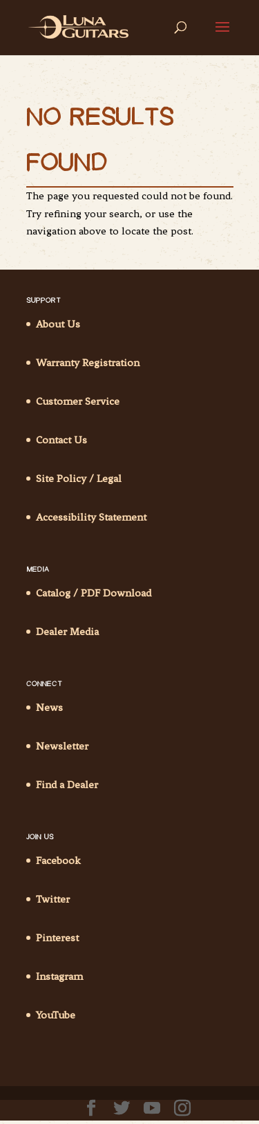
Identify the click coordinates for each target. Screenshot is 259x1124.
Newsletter (62, 746)
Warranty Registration (88, 363)
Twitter (53, 899)
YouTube (55, 1015)
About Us (58, 324)
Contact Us (61, 440)
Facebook (58, 860)
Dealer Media (67, 631)
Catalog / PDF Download (93, 593)
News (49, 707)
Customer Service (77, 401)
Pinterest (57, 938)
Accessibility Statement (91, 517)
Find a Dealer (67, 785)
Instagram (59, 976)
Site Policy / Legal (79, 478)
